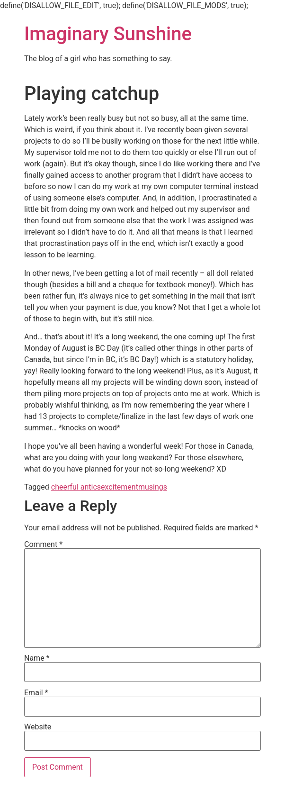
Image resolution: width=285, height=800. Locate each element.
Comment (43, 544)
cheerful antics (76, 486)
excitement (119, 486)
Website (37, 727)
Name (37, 658)
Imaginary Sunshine (108, 34)
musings (152, 486)
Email (36, 693)
